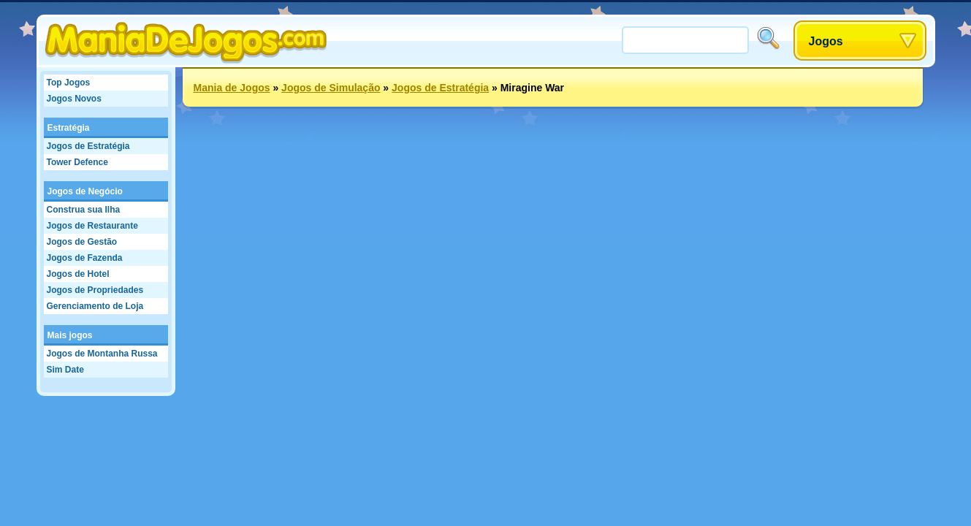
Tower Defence (77, 162)
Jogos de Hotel (78, 274)
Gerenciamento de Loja (95, 306)
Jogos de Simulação (330, 88)
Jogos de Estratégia (88, 146)
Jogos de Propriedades (95, 290)
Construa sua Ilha (84, 210)
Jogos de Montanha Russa (102, 353)
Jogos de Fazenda (85, 258)
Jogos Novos (74, 99)
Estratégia (68, 128)
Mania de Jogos (232, 88)
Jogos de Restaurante (92, 226)
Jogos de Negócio (85, 191)
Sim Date (65, 370)
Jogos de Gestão (82, 242)
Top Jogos (69, 82)
